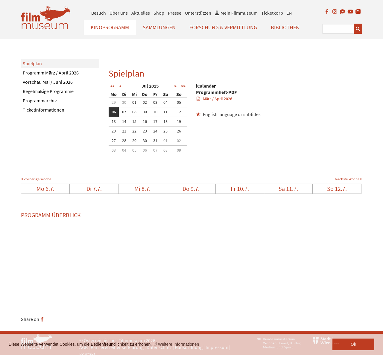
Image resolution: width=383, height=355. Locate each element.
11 (165, 112)
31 (155, 140)
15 (134, 121)
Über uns (119, 13)
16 (145, 121)
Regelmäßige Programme (48, 91)
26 (179, 131)
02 (145, 102)
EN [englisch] (289, 13)
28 (124, 140)
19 (179, 121)
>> (183, 86)
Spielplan (32, 63)
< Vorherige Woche (36, 179)
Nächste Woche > (348, 179)
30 (124, 102)
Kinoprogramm (110, 27)
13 (114, 121)
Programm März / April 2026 (51, 73)
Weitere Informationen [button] (178, 344)
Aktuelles (140, 13)
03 (155, 102)
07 (124, 112)
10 (155, 112)
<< (112, 86)
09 (145, 112)
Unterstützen (198, 13)
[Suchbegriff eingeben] (338, 29)
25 (165, 131)
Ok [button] (353, 344)
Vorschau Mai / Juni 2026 (48, 82)
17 (155, 121)
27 (114, 140)
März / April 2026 (214, 98)
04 (165, 102)
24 (155, 131)
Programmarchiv (40, 100)
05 (179, 102)
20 (114, 131)
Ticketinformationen (43, 110)
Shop (158, 13)
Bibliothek (285, 27)
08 (134, 112)
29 (114, 102)
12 (179, 112)
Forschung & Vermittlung (223, 27)
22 (134, 131)
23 (145, 131)
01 (134, 102)
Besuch (98, 13)
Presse (174, 13)
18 (165, 121)
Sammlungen (159, 27)
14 (124, 121)
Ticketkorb (272, 13)
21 (124, 131)
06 (114, 112)
